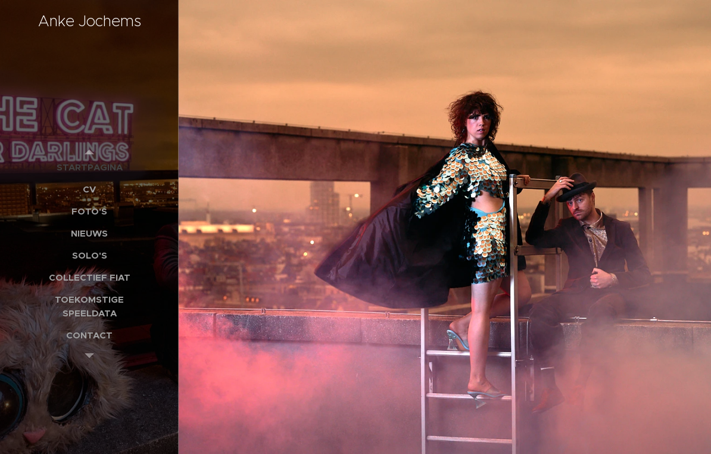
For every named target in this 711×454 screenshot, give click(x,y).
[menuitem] (89, 167)
